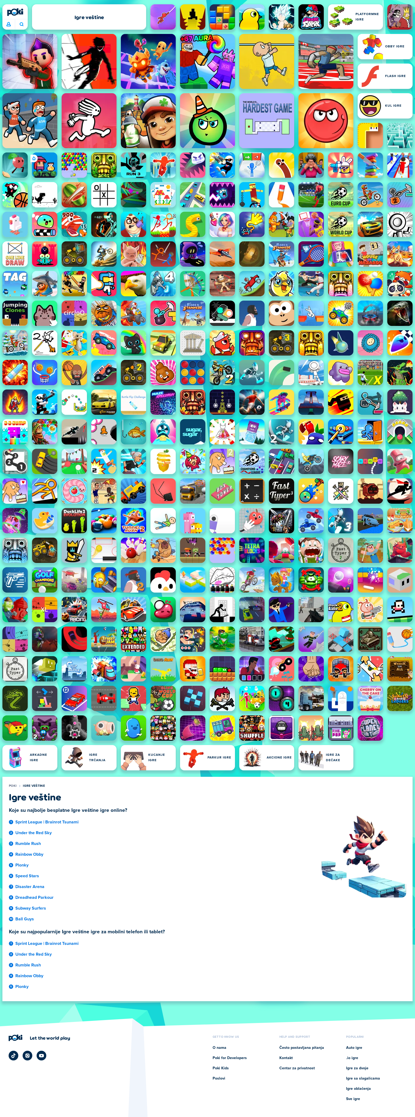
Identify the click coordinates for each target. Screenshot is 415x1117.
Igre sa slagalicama (363, 1078)
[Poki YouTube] (41, 1055)
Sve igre (353, 1099)
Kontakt (286, 1058)
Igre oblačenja (358, 1089)
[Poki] (15, 12)
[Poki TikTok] (13, 1055)
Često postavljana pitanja (301, 1048)
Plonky (22, 865)
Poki (12, 786)
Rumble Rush (28, 843)
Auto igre (354, 1048)
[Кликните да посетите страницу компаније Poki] (39, 1038)
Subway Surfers (30, 908)
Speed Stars (27, 876)
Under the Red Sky (33, 833)
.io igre (352, 1058)
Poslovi (219, 1078)
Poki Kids (221, 1068)
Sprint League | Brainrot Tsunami (47, 822)
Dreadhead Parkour (34, 897)
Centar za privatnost (297, 1068)
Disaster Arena (29, 887)
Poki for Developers (230, 1058)
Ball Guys (24, 919)
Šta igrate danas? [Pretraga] (21, 24)
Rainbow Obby (29, 854)
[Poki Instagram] (27, 1055)
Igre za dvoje (357, 1068)
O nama (219, 1048)
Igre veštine (34, 786)
